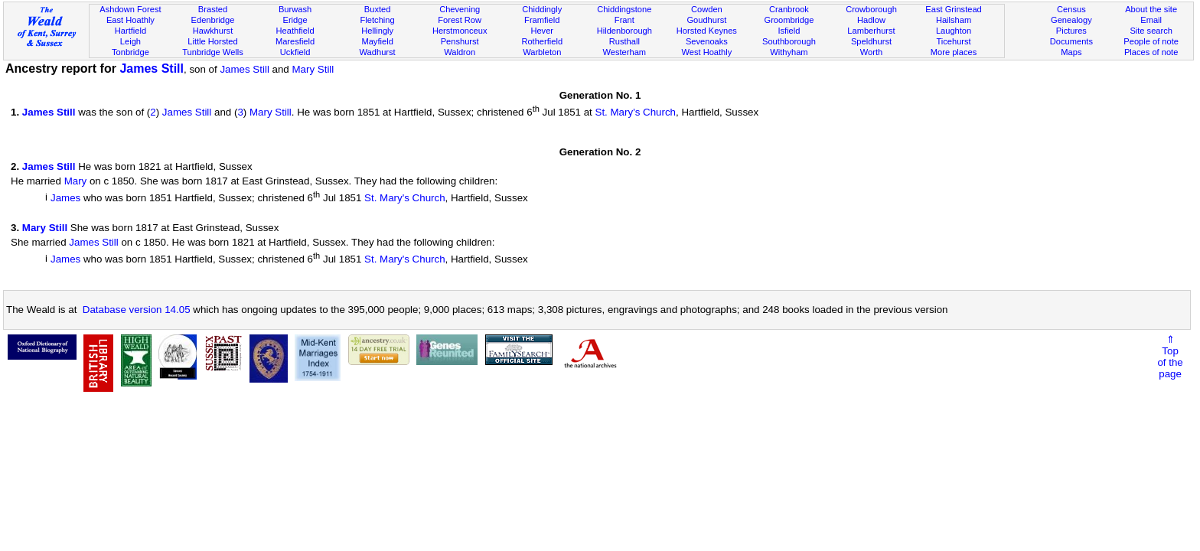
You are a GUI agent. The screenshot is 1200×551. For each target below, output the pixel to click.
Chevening (459, 9)
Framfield (541, 19)
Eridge (295, 19)
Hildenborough (624, 30)
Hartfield (130, 30)
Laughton (953, 30)
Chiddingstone (624, 9)
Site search (1151, 30)
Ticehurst (953, 41)
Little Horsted (212, 41)
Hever (541, 30)
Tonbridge (130, 52)
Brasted (212, 9)
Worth (871, 52)
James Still (151, 68)
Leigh (130, 41)
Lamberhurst (871, 30)
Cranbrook (789, 9)
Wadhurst (378, 52)
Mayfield (377, 41)
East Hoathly (130, 19)
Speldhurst (871, 41)
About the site (1151, 9)
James (65, 198)
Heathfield (295, 30)
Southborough (789, 41)
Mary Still (313, 69)
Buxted (377, 9)
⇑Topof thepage (1169, 357)
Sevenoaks (707, 41)
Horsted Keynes (707, 30)
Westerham (625, 52)
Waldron (459, 52)
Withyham (788, 52)
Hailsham (953, 19)
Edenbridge (213, 19)
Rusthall (624, 41)
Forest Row (459, 19)
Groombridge (789, 19)
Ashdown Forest (130, 9)
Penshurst (460, 41)
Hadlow (871, 19)
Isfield (789, 30)
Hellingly (377, 30)
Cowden (706, 9)
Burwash (295, 9)
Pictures (1071, 30)
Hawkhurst (213, 30)
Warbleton (542, 52)
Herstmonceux (460, 30)
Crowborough (871, 9)
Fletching (377, 19)
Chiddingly (542, 9)
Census (1071, 9)
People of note (1151, 41)
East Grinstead (953, 9)
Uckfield (295, 52)
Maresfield (295, 41)
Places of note (1151, 52)
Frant (624, 19)
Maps (1071, 52)
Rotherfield (541, 41)
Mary (75, 181)
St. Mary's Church (636, 112)
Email (1151, 19)
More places (954, 52)
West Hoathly (706, 52)
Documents (1071, 41)
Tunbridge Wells (212, 52)
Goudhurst (706, 19)
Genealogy (1071, 19)
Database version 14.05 (137, 309)
